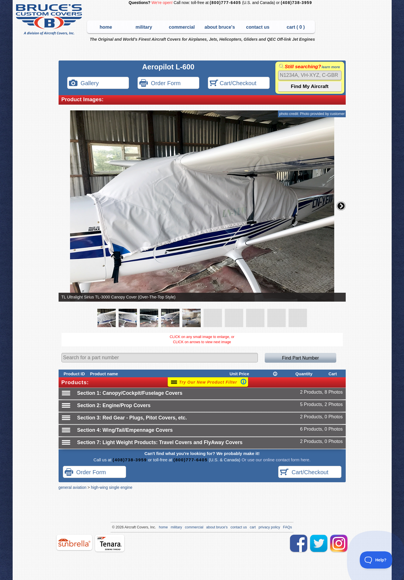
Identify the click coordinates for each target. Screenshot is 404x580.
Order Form (160, 84)
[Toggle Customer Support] (376, 560)
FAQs (287, 527)
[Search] (309, 75)
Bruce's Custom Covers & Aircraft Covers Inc (50, 19)
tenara (109, 543)
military (144, 27)
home (106, 27)
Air (126, 527)
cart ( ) (296, 27)
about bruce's (219, 27)
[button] (341, 205)
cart (253, 527)
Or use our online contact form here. (275, 459)
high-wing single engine (111, 487)
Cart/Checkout (233, 84)
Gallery (84, 84)
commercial (182, 27)
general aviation (72, 487)
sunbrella (74, 542)
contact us (257, 27)
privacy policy (269, 527)
